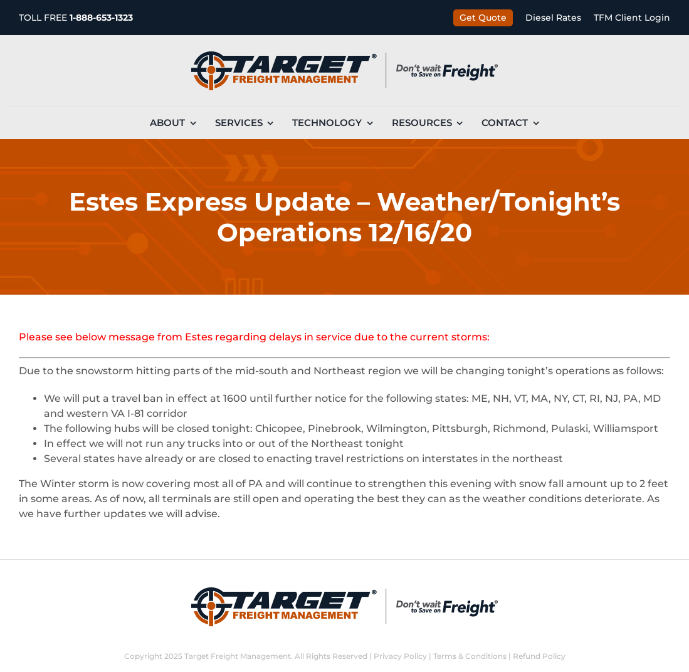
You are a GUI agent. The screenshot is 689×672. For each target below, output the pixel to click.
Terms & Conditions (470, 656)
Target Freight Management (237, 656)
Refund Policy (539, 656)
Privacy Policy (400, 656)
